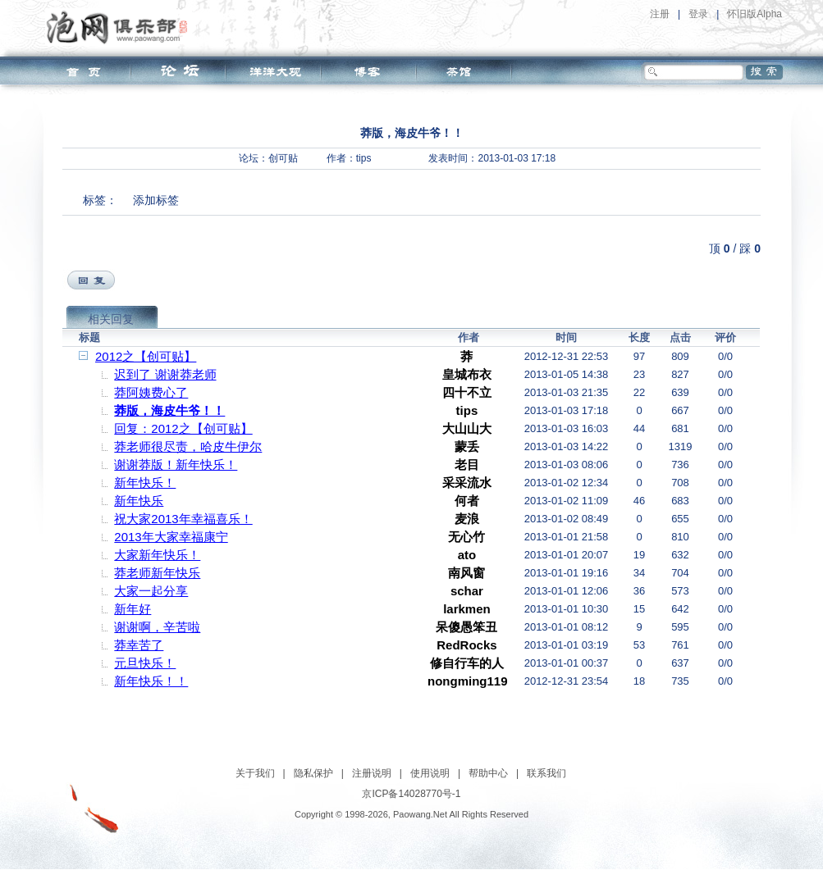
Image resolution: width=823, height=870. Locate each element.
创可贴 (283, 158)
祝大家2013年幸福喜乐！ (183, 519)
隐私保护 (313, 773)
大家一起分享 (151, 591)
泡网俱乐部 (121, 27)
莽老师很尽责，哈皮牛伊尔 (188, 446)
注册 (660, 14)
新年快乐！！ (151, 681)
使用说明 (430, 773)
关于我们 (255, 773)
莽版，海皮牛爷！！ (169, 410)
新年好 (132, 609)
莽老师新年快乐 (157, 573)
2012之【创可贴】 (145, 356)
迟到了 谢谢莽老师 (165, 374)
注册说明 (371, 773)
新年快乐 (138, 501)
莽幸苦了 (138, 645)
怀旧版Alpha (754, 14)
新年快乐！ (145, 483)
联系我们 (546, 773)
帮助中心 (488, 773)
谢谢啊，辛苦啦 (157, 627)
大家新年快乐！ (157, 555)
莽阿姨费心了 (151, 392)
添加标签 (156, 200)
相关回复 (111, 319)
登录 (698, 14)
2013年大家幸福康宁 (170, 537)
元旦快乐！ (145, 663)
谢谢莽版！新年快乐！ (175, 464)
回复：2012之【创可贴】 (183, 428)
